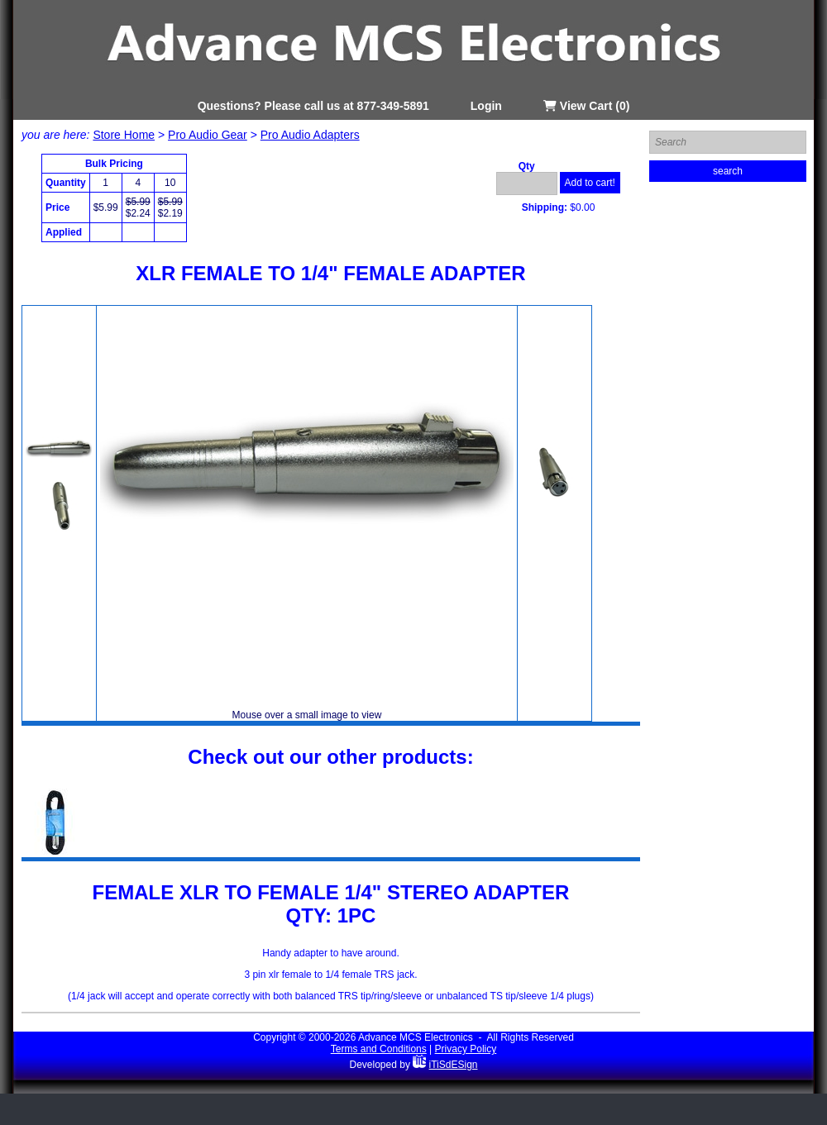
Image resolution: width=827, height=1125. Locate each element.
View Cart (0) (586, 105)
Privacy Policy (466, 1049)
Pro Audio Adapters (310, 134)
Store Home (124, 134)
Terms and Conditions (379, 1049)
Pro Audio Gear (207, 134)
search (728, 171)
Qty (527, 166)
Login (486, 105)
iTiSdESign (453, 1064)
